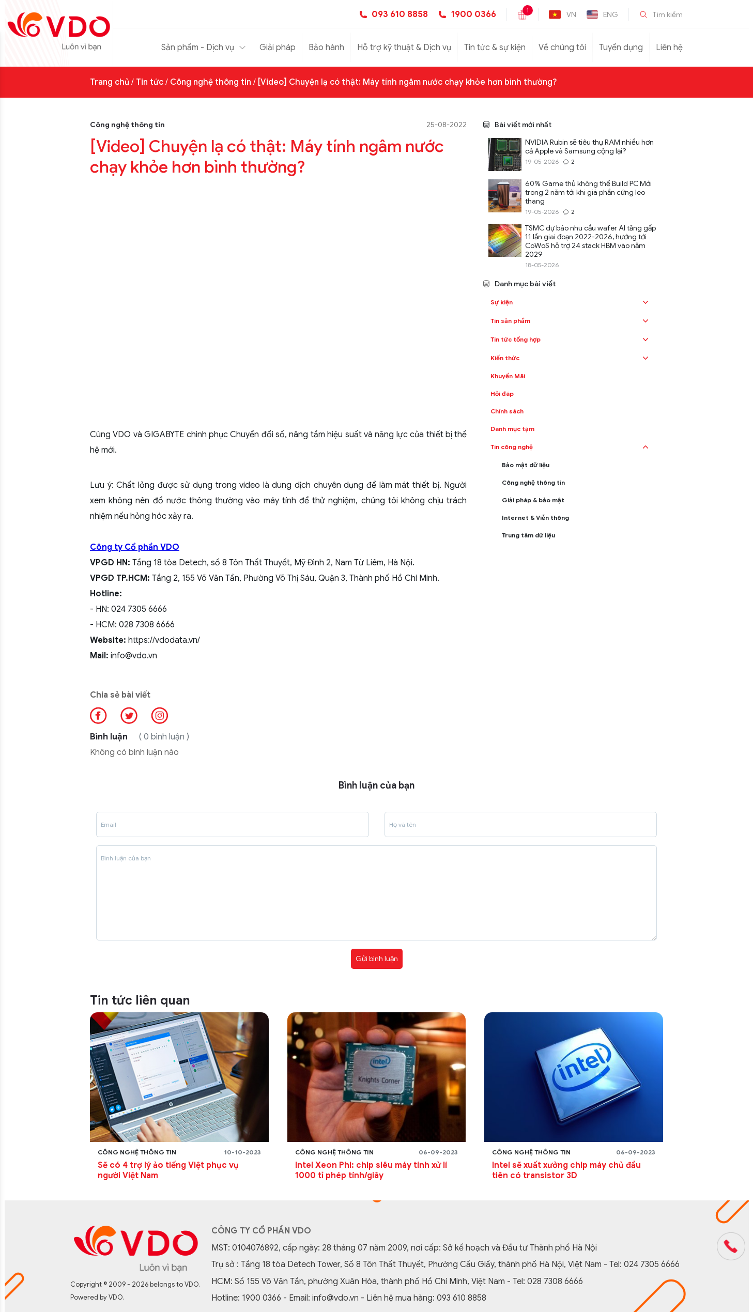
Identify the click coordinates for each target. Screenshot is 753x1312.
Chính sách (507, 411)
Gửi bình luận (377, 958)
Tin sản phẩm (510, 321)
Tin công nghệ (511, 447)
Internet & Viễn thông (535, 517)
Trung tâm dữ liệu (528, 535)
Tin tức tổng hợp (515, 339)
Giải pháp (277, 47)
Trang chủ (109, 82)
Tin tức (149, 82)
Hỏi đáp (502, 393)
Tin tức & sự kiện (495, 47)
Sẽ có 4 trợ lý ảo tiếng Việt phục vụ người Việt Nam (168, 1170)
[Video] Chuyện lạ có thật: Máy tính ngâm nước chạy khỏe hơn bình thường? (407, 82)
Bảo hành (326, 47)
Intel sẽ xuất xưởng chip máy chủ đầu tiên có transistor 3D (566, 1170)
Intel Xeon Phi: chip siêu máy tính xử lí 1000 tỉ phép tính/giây (371, 1170)
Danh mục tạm (512, 429)
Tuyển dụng (621, 47)
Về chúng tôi (562, 47)
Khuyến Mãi (507, 376)
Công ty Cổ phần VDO (134, 547)
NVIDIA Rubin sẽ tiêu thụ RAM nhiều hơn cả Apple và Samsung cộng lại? (589, 147)
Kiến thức (504, 358)
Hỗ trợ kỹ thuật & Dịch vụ (404, 47)
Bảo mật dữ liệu (525, 465)
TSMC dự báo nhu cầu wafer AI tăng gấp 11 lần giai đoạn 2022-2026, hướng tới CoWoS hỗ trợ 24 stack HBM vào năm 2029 (590, 241)
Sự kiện (501, 302)
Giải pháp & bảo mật (533, 500)
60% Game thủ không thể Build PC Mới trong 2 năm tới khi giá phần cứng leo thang (588, 192)
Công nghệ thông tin (210, 82)
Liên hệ (669, 47)
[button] (645, 302)
